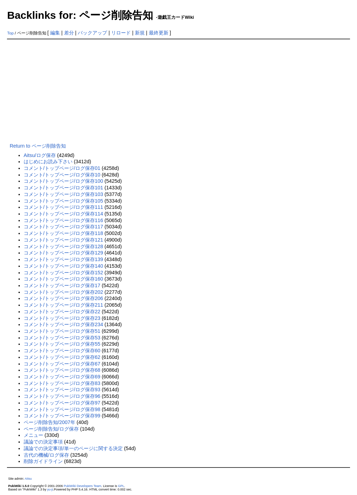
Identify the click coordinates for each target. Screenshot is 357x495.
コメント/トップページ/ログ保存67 (62, 364)
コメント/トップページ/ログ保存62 (62, 357)
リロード (121, 33)
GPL (121, 486)
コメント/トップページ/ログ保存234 (63, 324)
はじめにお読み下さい (48, 161)
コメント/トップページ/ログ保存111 (63, 207)
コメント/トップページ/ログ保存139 (63, 259)
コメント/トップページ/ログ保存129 (63, 253)
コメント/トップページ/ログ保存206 (63, 298)
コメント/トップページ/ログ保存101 (63, 187)
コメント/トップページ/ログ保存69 (62, 376)
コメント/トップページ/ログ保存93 (62, 389)
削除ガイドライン (43, 461)
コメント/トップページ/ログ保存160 (63, 279)
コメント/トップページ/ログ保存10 (62, 175)
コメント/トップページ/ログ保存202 (63, 292)
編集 (55, 33)
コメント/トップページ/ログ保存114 (63, 214)
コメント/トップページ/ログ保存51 (62, 331)
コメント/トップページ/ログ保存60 (62, 350)
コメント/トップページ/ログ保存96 (62, 396)
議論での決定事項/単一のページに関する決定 (73, 448)
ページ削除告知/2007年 (49, 422)
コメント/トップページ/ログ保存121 (63, 240)
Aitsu (28, 478)
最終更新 (158, 33)
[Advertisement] (178, 91)
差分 (69, 33)
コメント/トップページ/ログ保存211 (63, 305)
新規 (140, 33)
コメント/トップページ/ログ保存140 (63, 266)
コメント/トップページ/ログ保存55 (62, 344)
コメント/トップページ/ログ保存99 (62, 415)
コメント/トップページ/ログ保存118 (63, 233)
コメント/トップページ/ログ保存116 (63, 220)
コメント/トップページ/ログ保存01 (62, 168)
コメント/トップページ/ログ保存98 (62, 409)
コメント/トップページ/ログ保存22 (62, 311)
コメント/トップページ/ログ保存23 (62, 318)
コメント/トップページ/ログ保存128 (63, 246)
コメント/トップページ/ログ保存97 (62, 403)
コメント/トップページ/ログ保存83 (62, 383)
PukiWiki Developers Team (82, 486)
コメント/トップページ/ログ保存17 (62, 285)
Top (10, 33)
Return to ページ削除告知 (38, 146)
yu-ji (50, 489)
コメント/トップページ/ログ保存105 (63, 201)
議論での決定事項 (43, 442)
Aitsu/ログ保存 (40, 155)
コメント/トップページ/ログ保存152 (63, 272)
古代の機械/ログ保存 (46, 455)
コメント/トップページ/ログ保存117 (63, 226)
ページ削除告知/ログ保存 (51, 429)
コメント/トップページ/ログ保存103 (63, 194)
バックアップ (92, 33)
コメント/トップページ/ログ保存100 (63, 181)
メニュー (33, 435)
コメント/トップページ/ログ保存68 (62, 370)
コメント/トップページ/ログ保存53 (62, 337)
